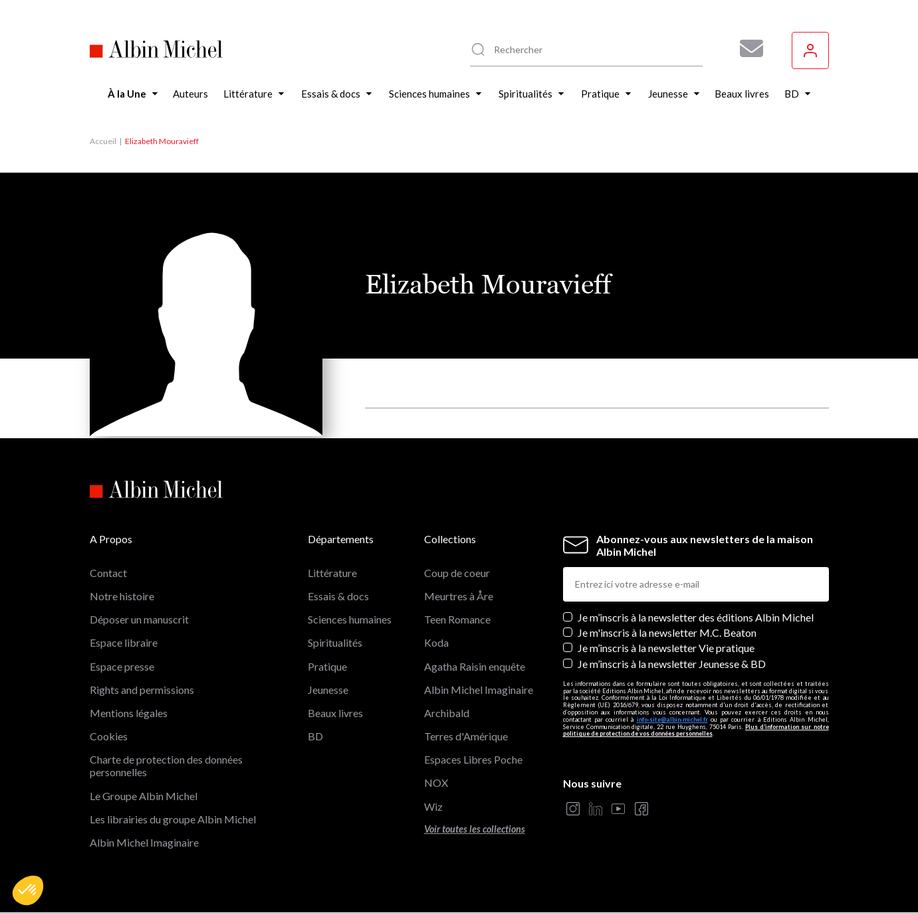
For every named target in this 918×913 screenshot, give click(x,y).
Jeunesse (328, 689)
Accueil (103, 141)
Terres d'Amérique (466, 736)
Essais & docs (338, 596)
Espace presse (122, 666)
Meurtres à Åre (458, 596)
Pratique (327, 666)
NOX (436, 782)
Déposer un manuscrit (139, 619)
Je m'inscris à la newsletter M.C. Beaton (667, 632)
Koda (436, 642)
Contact (108, 572)
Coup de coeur (457, 572)
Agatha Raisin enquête (474, 666)
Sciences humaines (350, 619)
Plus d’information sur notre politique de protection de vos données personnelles (696, 730)
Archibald (446, 712)
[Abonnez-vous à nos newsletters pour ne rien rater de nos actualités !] (746, 48)
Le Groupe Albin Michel (143, 795)
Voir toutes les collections (474, 829)
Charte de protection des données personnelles (166, 765)
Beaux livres (335, 712)
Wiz (433, 806)
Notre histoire (122, 596)
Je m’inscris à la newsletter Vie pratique (666, 647)
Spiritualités (335, 642)
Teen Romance (457, 619)
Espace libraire (124, 642)
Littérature (332, 572)
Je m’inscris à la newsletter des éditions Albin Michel (696, 617)
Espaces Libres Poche (473, 759)
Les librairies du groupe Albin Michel (173, 819)
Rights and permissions (142, 689)
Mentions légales (129, 712)
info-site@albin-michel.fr (672, 719)
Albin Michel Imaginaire (144, 842)
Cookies (109, 736)
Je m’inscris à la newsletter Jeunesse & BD (672, 663)
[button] (28, 890)
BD (315, 736)
